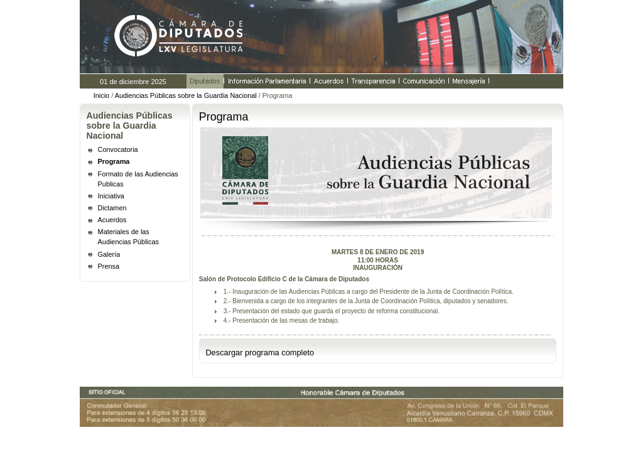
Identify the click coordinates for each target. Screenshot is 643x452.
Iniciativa (111, 196)
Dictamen (112, 208)
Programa (114, 161)
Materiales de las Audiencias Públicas (128, 236)
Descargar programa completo (259, 352)
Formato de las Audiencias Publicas (138, 179)
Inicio (101, 95)
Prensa (108, 266)
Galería (109, 254)
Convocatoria (118, 149)
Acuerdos (112, 219)
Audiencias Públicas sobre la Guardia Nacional (187, 95)
